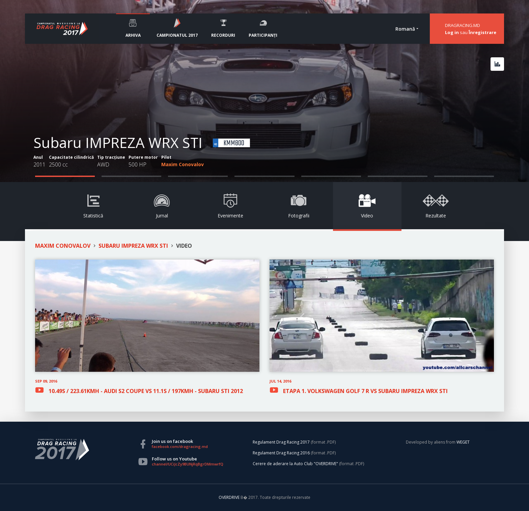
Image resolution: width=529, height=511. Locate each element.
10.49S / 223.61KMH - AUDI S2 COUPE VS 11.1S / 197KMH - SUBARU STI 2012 (146, 390)
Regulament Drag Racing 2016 (281, 453)
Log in (452, 32)
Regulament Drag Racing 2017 (281, 442)
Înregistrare (482, 32)
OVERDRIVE (230, 497)
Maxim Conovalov (182, 164)
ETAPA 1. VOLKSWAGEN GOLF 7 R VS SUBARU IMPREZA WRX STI (365, 390)
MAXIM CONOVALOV (62, 245)
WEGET (463, 442)
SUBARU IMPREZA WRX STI (133, 245)
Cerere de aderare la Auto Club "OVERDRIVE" (295, 464)
